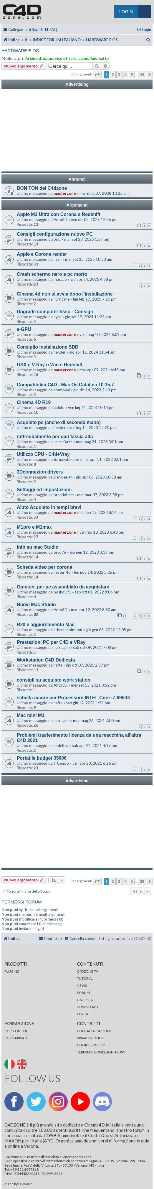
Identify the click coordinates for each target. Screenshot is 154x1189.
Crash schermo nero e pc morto (52, 274)
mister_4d (62, 572)
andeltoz (61, 745)
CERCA (82, 1014)
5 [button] (132, 74)
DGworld (25, 1184)
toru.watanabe (66, 459)
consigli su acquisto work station (53, 679)
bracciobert (64, 494)
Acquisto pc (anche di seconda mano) (59, 422)
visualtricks (66, 58)
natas (48, 58)
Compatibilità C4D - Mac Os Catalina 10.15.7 (65, 384)
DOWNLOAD (87, 1007)
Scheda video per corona (44, 567)
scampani (62, 389)
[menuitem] (50, 29)
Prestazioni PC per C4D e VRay (51, 642)
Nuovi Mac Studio (36, 604)
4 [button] (125, 74)
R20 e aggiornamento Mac (45, 624)
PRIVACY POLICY (90, 1038)
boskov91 (62, 592)
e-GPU (24, 329)
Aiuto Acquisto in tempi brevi (49, 507)
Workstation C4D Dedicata (46, 659)
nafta (58, 665)
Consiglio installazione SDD (47, 346)
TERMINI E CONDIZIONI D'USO (101, 1052)
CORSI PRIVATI (15, 1038)
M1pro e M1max (34, 527)
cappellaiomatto (93, 58)
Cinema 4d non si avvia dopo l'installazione (65, 293)
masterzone (65, 193)
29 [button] (142, 74)
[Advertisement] (77, 130)
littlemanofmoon (68, 629)
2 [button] (113, 74)
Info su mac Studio (38, 547)
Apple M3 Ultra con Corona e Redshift (58, 214)
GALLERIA (85, 999)
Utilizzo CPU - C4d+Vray (43, 454)
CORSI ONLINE (16, 1031)
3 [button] (119, 74)
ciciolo (59, 407)
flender (60, 352)
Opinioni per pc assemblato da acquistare (63, 586)
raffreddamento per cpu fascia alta (55, 436)
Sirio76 (60, 552)
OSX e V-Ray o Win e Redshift (49, 364)
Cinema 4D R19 (34, 402)
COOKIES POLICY (91, 1045)
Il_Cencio (61, 763)
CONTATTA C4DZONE (94, 1031)
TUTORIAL (85, 978)
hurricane (61, 299)
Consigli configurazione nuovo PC (55, 234)
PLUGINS (11, 971)
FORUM (83, 992)
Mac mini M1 (30, 715)
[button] (97, 74)
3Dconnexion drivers (40, 471)
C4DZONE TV (87, 971)
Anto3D (60, 219)
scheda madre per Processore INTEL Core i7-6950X (73, 697)
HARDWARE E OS (20, 50)
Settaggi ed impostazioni (44, 489)
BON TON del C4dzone (42, 188)
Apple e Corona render (42, 254)
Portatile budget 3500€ (42, 758)
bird (57, 239)
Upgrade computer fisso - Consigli (55, 311)
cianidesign (63, 477)
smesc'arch (63, 441)
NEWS (82, 985)
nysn (58, 259)
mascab (60, 279)
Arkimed (33, 58)
